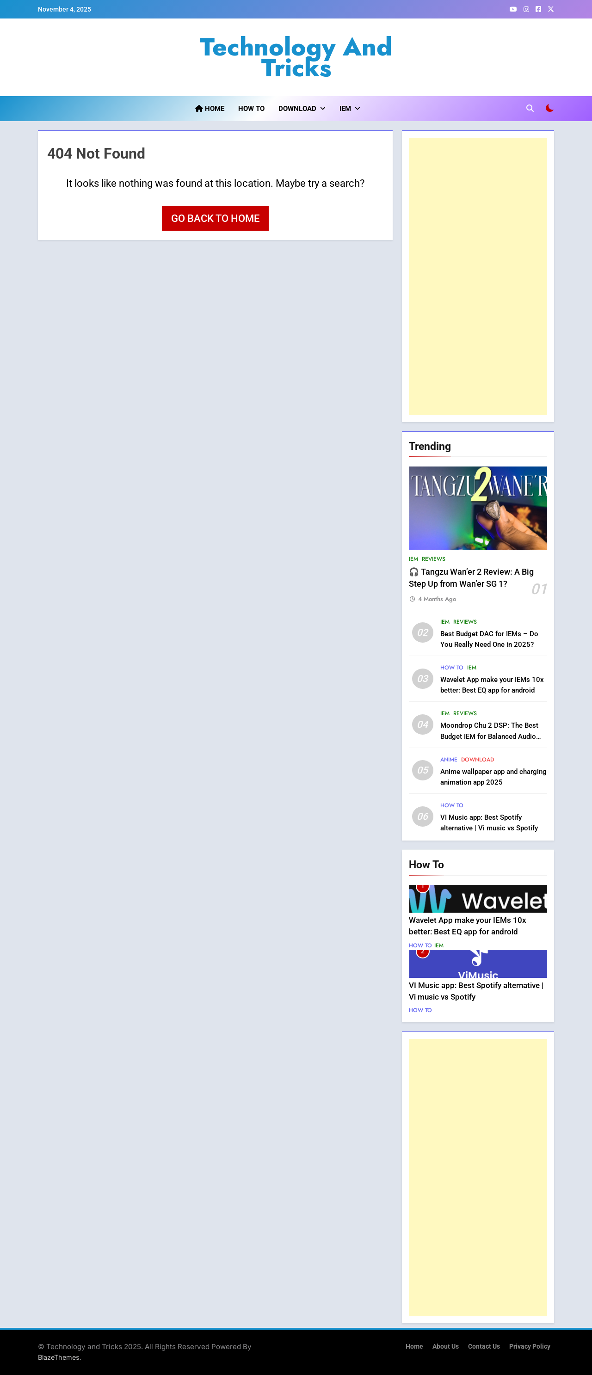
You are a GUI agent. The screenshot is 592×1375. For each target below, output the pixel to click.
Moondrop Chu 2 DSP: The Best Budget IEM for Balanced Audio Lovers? (489, 736)
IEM (345, 108)
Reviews (433, 559)
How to (251, 108)
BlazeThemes (59, 1357)
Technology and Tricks (296, 57)
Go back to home (215, 218)
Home (209, 108)
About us (445, 1346)
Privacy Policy (529, 1346)
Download (297, 108)
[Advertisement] (478, 276)
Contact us (484, 1346)
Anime (448, 759)
